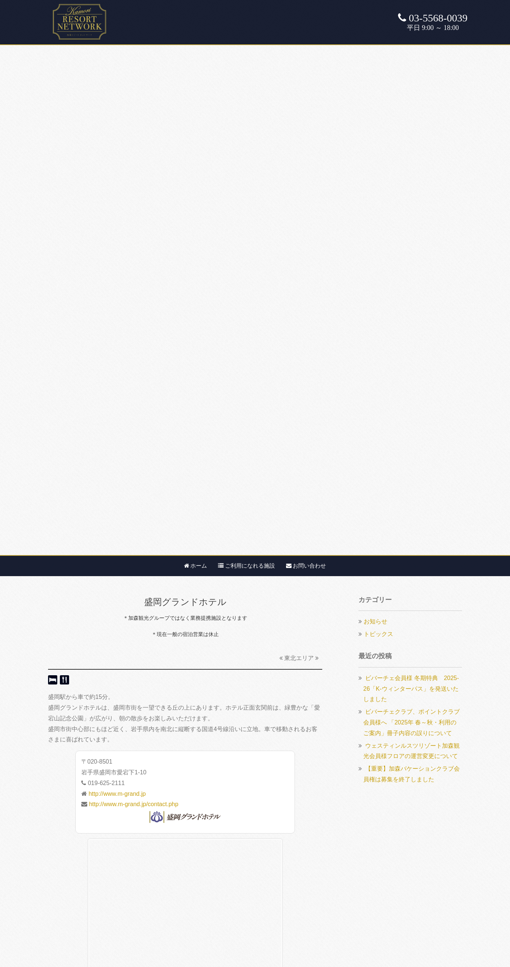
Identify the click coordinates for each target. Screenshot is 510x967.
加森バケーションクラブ (79, 843)
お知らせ (375, 118)
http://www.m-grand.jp (117, 290)
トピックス (378, 131)
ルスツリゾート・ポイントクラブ (91, 865)
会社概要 (206, 843)
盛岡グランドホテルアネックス (93, 501)
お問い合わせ (306, 62)
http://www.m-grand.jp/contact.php (133, 301)
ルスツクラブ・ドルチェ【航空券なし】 (100, 875)
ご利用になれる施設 (246, 62)
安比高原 (306, 501)
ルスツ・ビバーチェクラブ (82, 854)
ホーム (195, 62)
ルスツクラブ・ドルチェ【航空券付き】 (100, 886)
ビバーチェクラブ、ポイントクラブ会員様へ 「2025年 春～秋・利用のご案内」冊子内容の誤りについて (411, 219)
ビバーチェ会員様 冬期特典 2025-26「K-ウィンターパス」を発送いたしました (411, 185)
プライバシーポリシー (224, 854)
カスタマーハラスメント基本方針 (239, 865)
